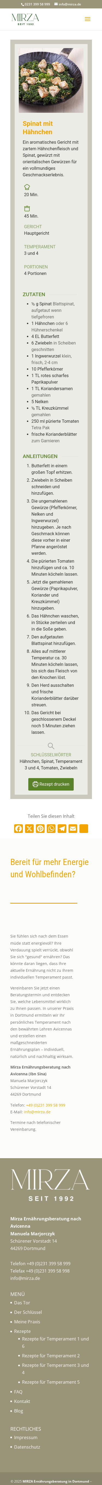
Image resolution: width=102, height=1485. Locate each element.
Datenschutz (27, 1447)
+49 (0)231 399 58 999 (45, 1105)
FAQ (18, 1392)
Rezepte (22, 1331)
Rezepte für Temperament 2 (51, 1356)
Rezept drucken (51, 784)
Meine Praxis (27, 1322)
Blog (18, 1411)
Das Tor (22, 1303)
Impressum (26, 1437)
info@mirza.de (37, 1111)
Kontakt (22, 1401)
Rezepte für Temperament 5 (51, 1382)
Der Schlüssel (28, 1312)
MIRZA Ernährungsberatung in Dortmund (56, 1481)
